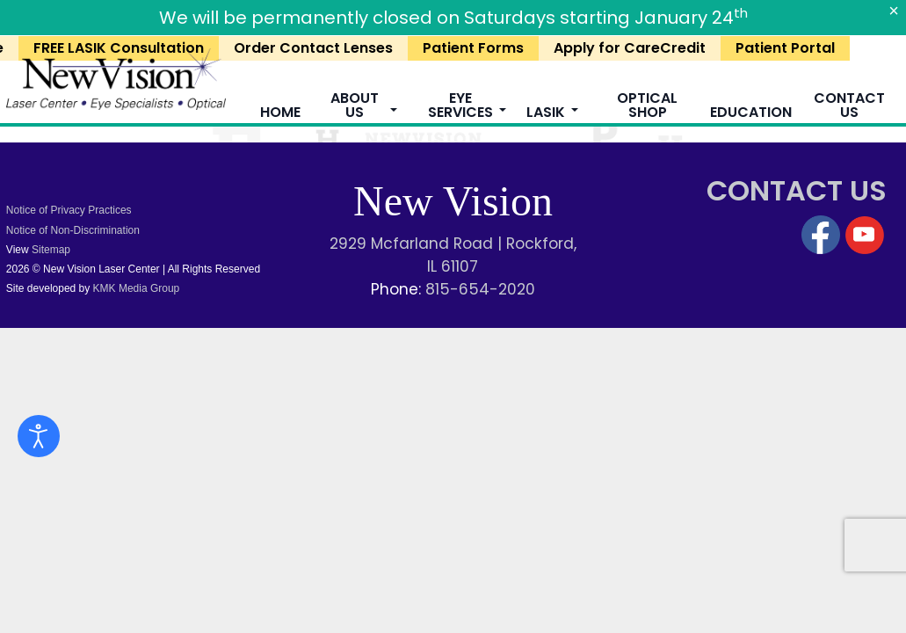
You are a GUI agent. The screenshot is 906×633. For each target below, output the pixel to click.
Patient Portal (785, 48)
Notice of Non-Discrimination (73, 230)
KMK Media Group (134, 288)
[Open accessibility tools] (39, 436)
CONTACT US (797, 190)
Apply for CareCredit (630, 48)
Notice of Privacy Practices (69, 210)
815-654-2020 (480, 289)
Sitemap (51, 250)
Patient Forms (473, 48)
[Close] (893, 10)
